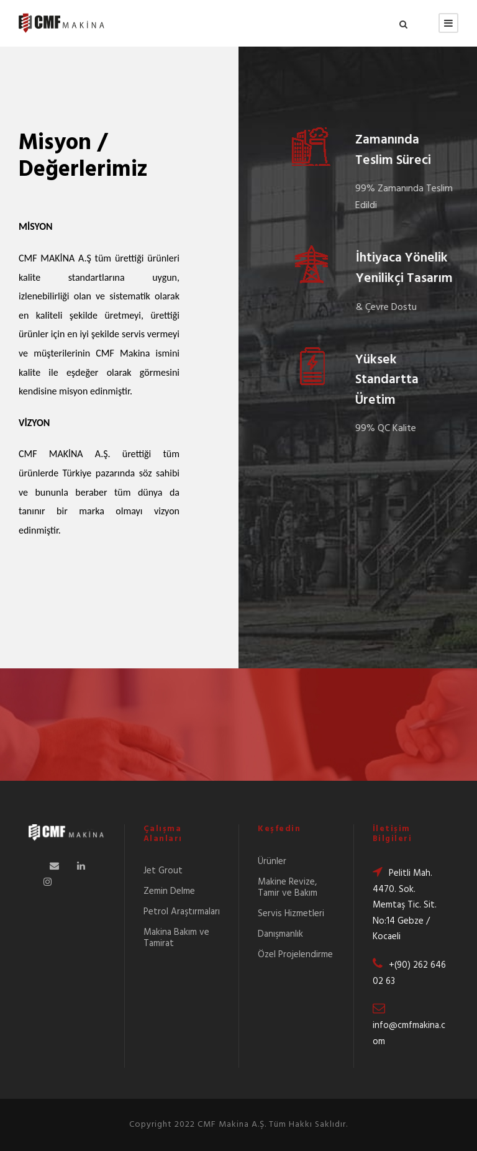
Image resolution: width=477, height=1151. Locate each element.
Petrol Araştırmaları (181, 911)
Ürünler (272, 861)
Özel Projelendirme (295, 954)
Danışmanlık (280, 934)
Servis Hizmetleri (291, 913)
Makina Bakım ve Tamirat (176, 938)
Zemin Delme (169, 891)
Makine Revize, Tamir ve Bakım (287, 888)
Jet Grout (163, 870)
